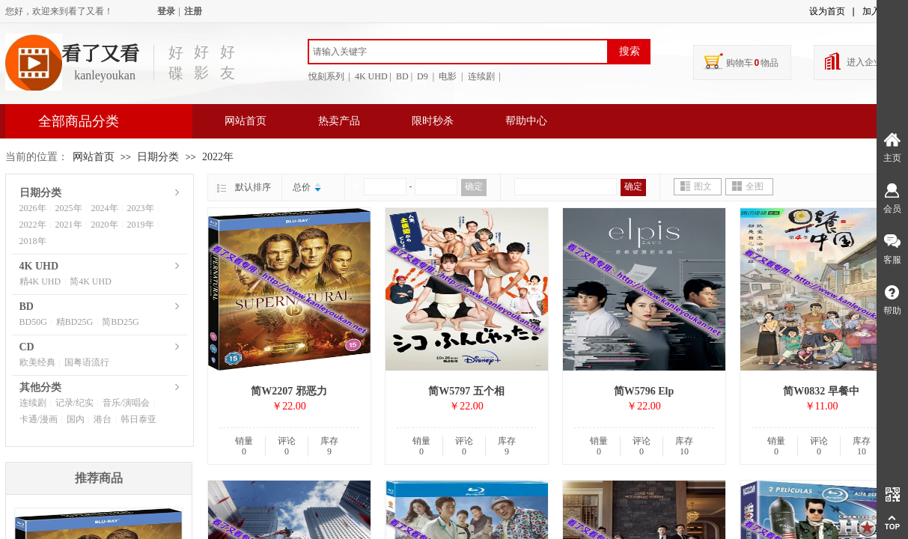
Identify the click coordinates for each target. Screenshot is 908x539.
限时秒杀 (433, 121)
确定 (474, 186)
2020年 (104, 224)
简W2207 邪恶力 (289, 391)
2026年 (32, 208)
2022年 (218, 156)
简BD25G (120, 322)
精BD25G (74, 322)
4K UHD (39, 266)
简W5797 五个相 (466, 391)
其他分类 (40, 387)
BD (26, 306)
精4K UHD (40, 281)
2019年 (140, 224)
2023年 (140, 208)
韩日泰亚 (138, 419)
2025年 (68, 208)
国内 (76, 419)
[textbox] (458, 51)
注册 (193, 11)
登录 (166, 11)
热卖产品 (339, 121)
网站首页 (245, 121)
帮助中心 (526, 121)
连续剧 (32, 403)
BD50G (33, 322)
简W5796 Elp (644, 391)
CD (26, 347)
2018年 (32, 241)
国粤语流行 (86, 362)
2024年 (104, 208)
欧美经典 (37, 362)
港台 (103, 419)
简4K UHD (91, 281)
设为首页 (827, 11)
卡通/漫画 (38, 419)
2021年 (68, 224)
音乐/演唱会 (126, 403)
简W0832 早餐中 (821, 391)
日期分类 (158, 156)
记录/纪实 (74, 403)
